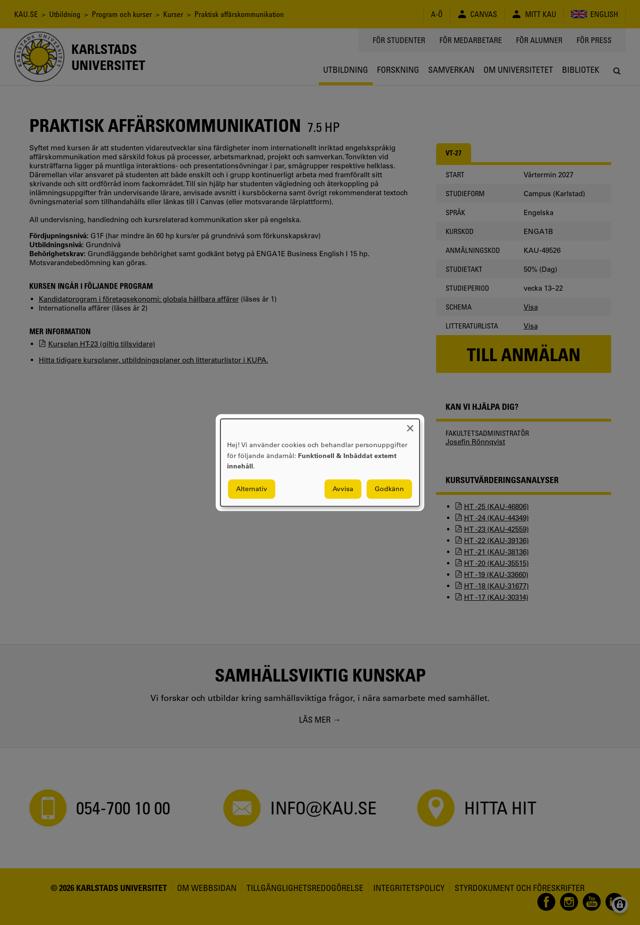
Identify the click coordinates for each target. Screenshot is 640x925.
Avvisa (343, 488)
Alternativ (251, 488)
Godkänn (389, 488)
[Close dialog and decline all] (410, 425)
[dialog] (320, 462)
